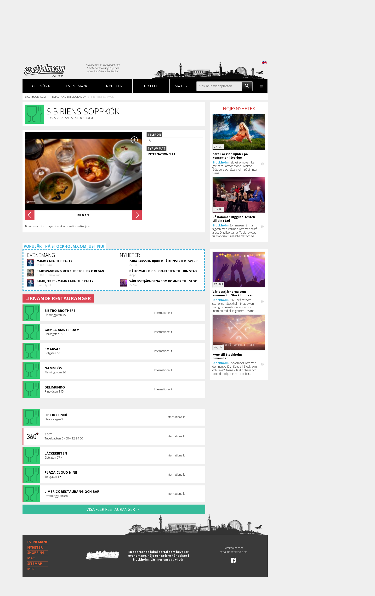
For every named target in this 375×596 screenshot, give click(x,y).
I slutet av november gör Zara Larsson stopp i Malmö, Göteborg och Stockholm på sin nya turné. (234, 168)
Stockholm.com (35, 96)
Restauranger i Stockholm (68, 96)
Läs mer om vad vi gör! (167, 559)
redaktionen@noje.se (233, 552)
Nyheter (114, 86)
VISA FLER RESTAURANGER (113, 509)
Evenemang (77, 86)
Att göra (40, 86)
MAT (31, 558)
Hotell (151, 86)
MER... (32, 569)
